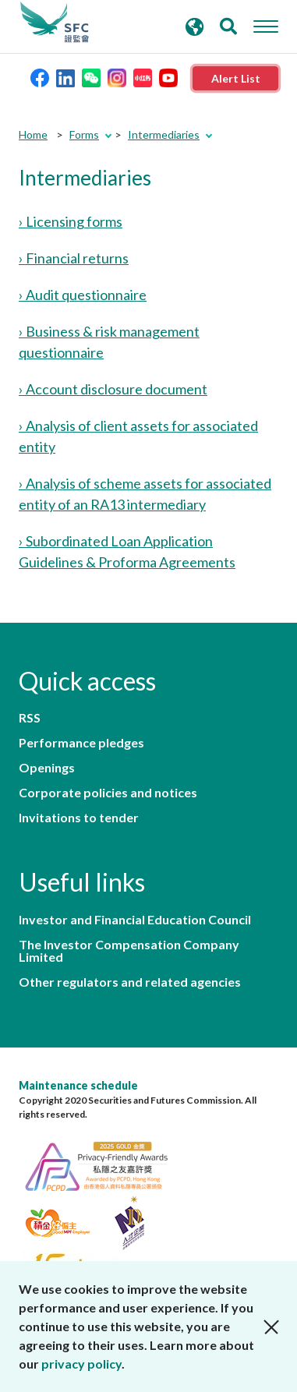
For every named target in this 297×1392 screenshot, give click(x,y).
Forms (84, 134)
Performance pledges (81, 743)
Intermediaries (164, 134)
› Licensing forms (70, 221)
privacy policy (81, 1363)
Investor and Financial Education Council (135, 919)
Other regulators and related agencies (130, 982)
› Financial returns (74, 258)
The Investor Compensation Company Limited (129, 950)
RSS (30, 718)
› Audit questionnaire (83, 294)
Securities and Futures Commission (54, 22)
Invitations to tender (79, 817)
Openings (47, 767)
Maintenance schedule (78, 1085)
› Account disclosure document (113, 388)
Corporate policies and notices (108, 792)
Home (33, 134)
